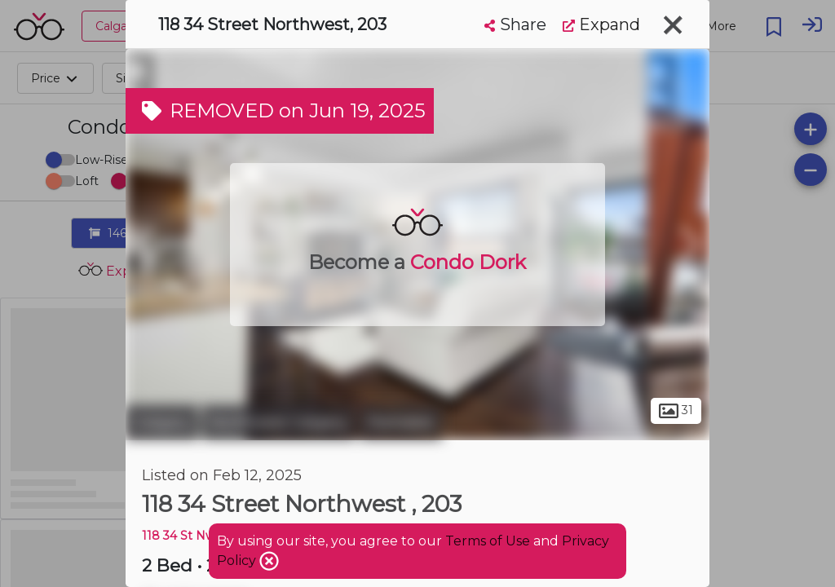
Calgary (162, 422)
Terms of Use (487, 541)
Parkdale (401, 422)
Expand (601, 24)
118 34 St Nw (178, 535)
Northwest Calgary (278, 422)
